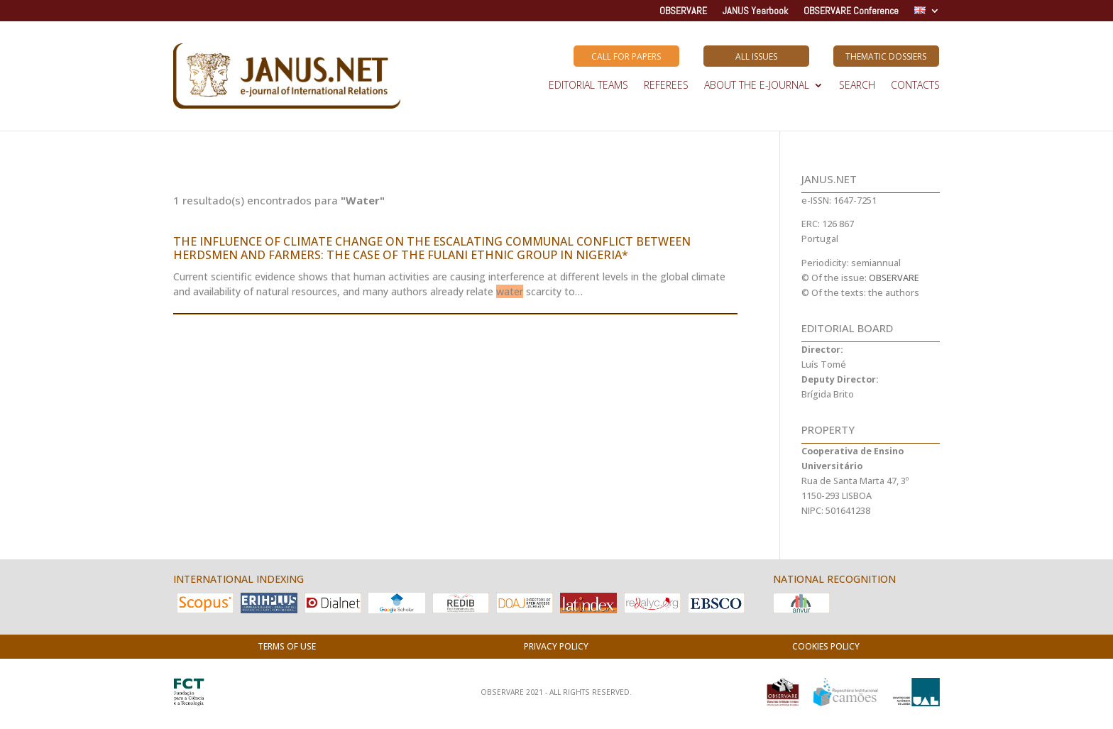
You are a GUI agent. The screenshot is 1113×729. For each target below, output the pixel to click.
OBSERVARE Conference (851, 11)
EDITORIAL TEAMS (588, 86)
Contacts (915, 86)
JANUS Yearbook (755, 11)
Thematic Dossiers (885, 56)
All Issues (756, 56)
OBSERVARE (683, 11)
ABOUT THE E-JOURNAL (756, 86)
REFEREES (666, 86)
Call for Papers (626, 56)
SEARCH (857, 86)
